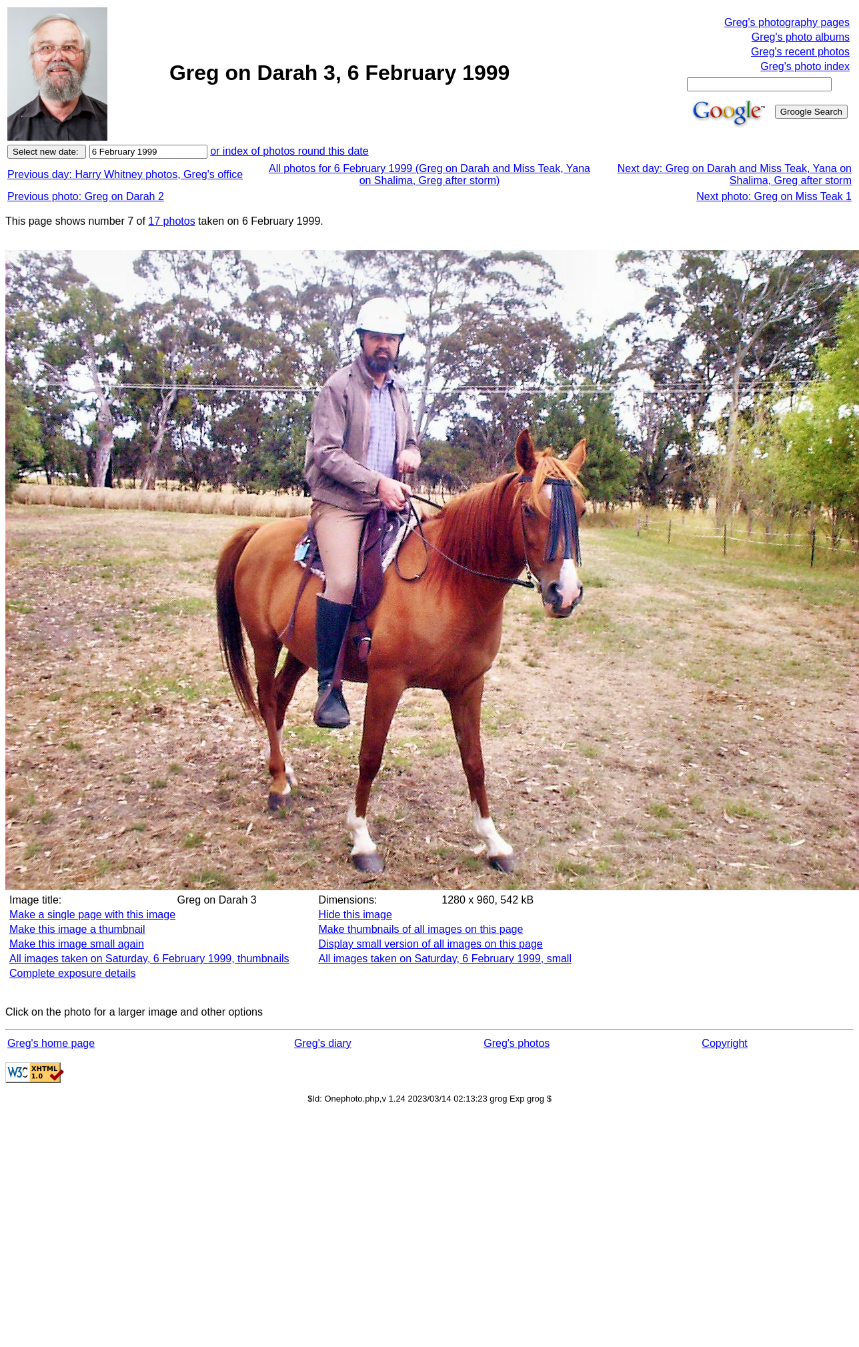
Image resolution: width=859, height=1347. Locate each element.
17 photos (171, 221)
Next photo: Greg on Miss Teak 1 (774, 196)
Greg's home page (51, 1043)
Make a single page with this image (92, 914)
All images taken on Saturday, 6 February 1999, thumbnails (149, 958)
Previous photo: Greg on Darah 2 (85, 196)
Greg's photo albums (801, 37)
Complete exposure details (72, 973)
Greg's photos (517, 1043)
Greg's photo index (805, 66)
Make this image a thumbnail (77, 929)
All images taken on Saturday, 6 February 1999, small (445, 958)
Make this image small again (76, 944)
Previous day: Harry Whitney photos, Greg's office (125, 174)
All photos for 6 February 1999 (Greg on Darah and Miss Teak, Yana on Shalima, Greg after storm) (429, 174)
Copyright (724, 1043)
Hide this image (355, 914)
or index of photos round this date (289, 151)
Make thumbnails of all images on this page (421, 929)
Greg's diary (322, 1043)
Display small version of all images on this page (431, 944)
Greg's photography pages (787, 22)
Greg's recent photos (800, 51)
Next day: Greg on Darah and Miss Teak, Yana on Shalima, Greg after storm (735, 174)
